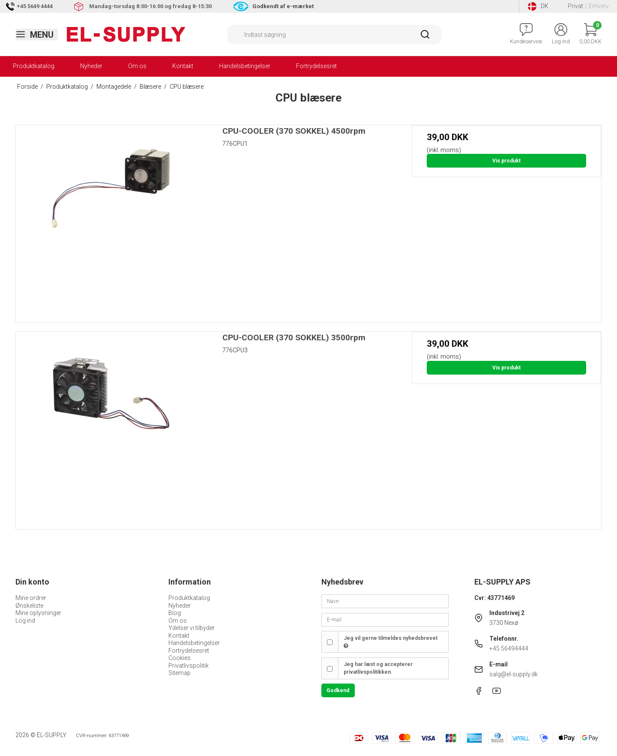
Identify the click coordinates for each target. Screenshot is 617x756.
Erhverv (599, 6)
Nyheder (91, 66)
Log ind (25, 620)
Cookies (179, 657)
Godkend (337, 690)
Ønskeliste (29, 605)
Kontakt (182, 66)
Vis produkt (506, 161)
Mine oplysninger (38, 612)
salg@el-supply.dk (513, 674)
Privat (575, 6)
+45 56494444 (508, 648)
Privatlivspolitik (188, 665)
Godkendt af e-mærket (283, 6)
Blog (174, 612)
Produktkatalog (33, 66)
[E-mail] (385, 619)
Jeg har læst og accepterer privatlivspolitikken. (378, 668)
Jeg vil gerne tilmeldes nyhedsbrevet (390, 642)
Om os (137, 66)
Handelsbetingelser (244, 66)
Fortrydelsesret (316, 66)
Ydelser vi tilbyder (191, 627)
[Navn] (385, 600)
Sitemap (179, 672)
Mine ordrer (30, 597)
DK (538, 6)
